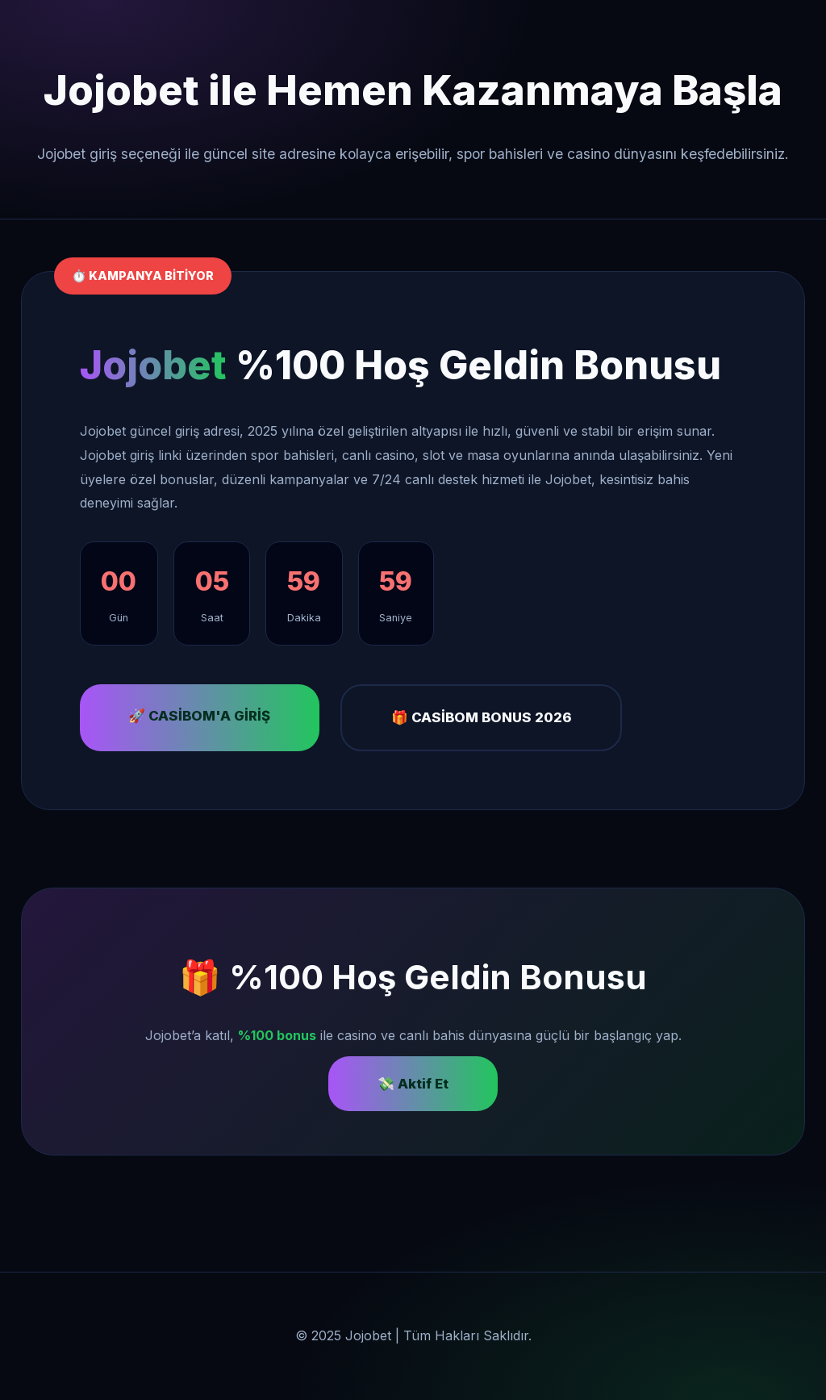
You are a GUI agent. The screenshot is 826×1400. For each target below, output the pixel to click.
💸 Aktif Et (413, 1084)
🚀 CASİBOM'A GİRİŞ (199, 716)
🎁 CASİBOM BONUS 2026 (481, 717)
